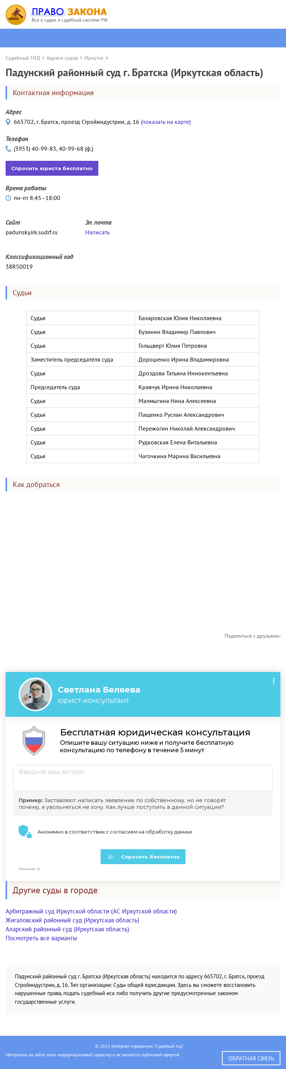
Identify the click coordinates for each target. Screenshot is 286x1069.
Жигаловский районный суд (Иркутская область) (72, 920)
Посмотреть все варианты (41, 938)
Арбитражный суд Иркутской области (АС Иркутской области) (91, 911)
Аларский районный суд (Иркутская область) (67, 929)
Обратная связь (251, 1058)
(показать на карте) (166, 121)
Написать (97, 232)
